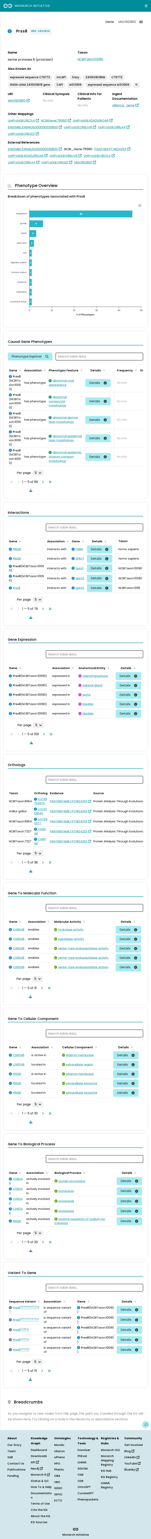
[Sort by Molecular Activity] (83, 921)
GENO (58, 1488)
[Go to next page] (42, 482)
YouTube (132, 1463)
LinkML (82, 1462)
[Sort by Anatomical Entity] (107, 668)
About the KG (40, 1516)
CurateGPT (86, 1493)
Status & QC (40, 1481)
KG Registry (109, 1477)
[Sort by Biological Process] (83, 1172)
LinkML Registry (107, 1485)
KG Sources (39, 1522)
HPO (57, 1463)
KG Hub (106, 1471)
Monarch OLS (110, 1450)
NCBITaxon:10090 (90, 59)
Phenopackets (88, 1499)
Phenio (59, 1470)
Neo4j (37, 1469)
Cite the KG (39, 1510)
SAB (10, 1457)
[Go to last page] (49, 482)
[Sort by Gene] (19, 370)
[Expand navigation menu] (146, 6)
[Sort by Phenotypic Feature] (80, 370)
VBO (57, 1482)
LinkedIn (131, 1457)
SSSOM (83, 1469)
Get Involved (133, 1445)
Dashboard (39, 1450)
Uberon (59, 1451)
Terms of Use (40, 1504)
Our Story (14, 1445)
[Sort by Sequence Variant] (38, 1301)
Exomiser (84, 1450)
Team (11, 1451)
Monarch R (40, 1475)
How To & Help (41, 1487)
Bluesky (131, 1470)
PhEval (82, 1456)
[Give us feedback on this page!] (145, 1424)
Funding (13, 1476)
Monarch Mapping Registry (107, 1460)
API (35, 1462)
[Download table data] (30, 490)
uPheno (59, 1457)
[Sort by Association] (44, 370)
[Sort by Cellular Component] (95, 1047)
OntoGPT (84, 1487)
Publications (16, 1470)
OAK (81, 1475)
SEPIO (58, 1494)
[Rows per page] (38, 473)
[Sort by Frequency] (135, 370)
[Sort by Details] (103, 370)
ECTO (58, 1500)
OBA (57, 1476)
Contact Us (15, 1463)
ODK (81, 1481)
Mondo (59, 1445)
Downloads (39, 1456)
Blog (129, 1451)
